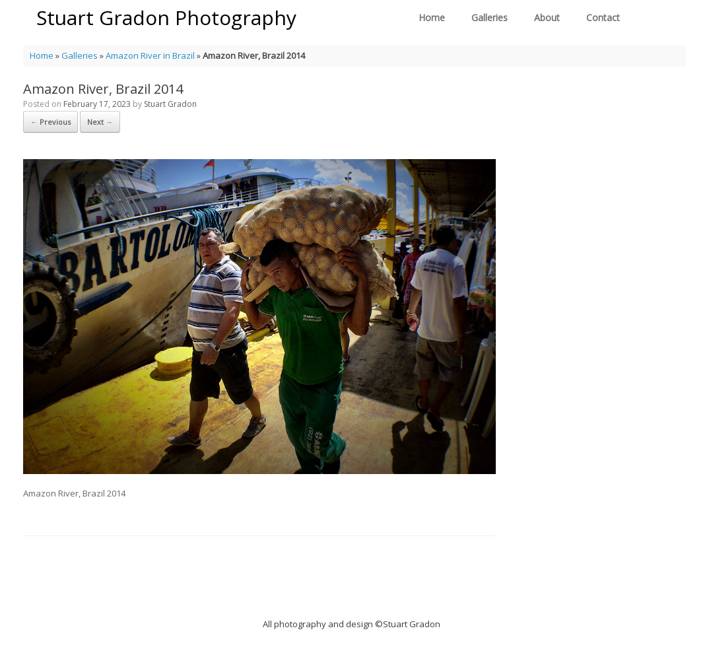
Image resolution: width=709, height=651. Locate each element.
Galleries (489, 17)
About (547, 17)
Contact (603, 17)
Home (432, 17)
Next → (100, 122)
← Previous (50, 122)
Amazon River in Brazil (150, 55)
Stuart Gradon (170, 104)
